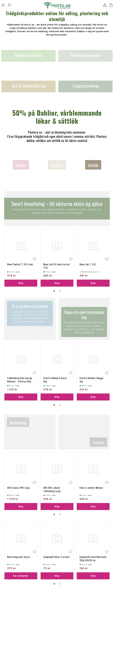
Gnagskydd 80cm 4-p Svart (56, 557)
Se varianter (21, 575)
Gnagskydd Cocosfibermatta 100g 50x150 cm (93, 558)
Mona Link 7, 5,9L (88, 264)
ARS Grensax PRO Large (18, 487)
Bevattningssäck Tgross (18, 557)
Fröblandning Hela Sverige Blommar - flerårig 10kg (19, 379)
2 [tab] (60, 291)
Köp (20, 283)
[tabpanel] (21, 258)
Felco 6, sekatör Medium (91, 487)
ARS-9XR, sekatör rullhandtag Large (52, 489)
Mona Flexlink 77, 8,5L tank (20, 264)
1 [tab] (54, 291)
